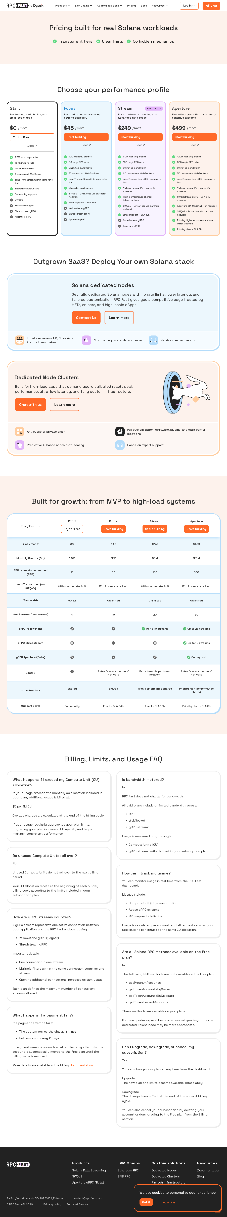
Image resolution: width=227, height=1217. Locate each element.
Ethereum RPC (128, 1170)
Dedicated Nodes (164, 1170)
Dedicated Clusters (166, 1176)
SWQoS (77, 1176)
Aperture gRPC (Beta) (88, 1182)
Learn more (119, 317)
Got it (146, 1202)
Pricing (131, 5)
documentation (81, 1065)
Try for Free (21, 137)
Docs (144, 5)
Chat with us (30, 404)
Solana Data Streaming (89, 1170)
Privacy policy (166, 1202)
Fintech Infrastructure (168, 1182)
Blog (200, 1176)
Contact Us (86, 317)
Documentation (208, 1170)
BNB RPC (124, 1176)
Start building (76, 137)
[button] (62, 5)
